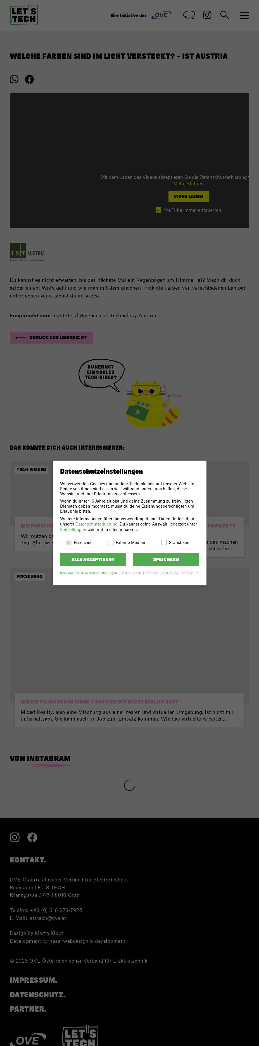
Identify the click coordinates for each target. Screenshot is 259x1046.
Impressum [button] (190, 573)
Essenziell (79, 542)
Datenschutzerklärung (96, 523)
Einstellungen (73, 529)
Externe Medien (126, 542)
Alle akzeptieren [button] (93, 559)
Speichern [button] (166, 559)
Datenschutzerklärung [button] (162, 573)
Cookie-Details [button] (131, 573)
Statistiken (175, 542)
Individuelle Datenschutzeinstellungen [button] (88, 573)
